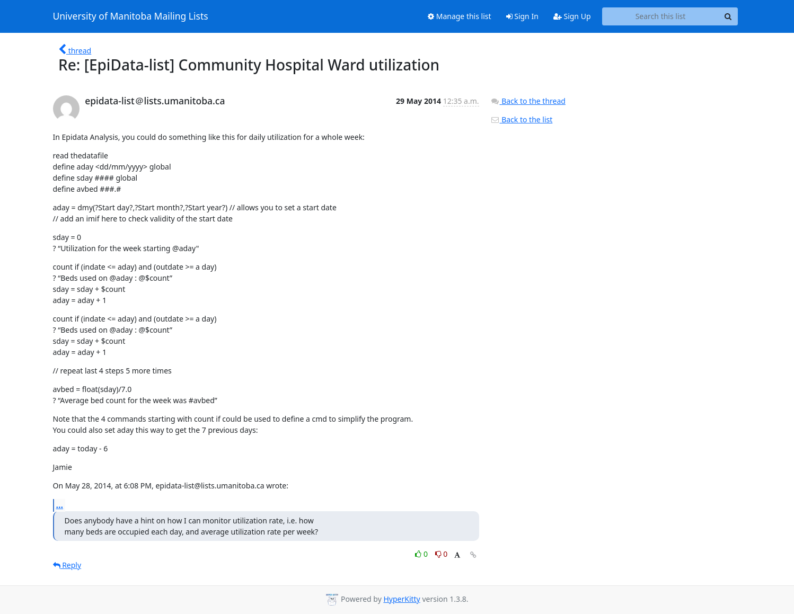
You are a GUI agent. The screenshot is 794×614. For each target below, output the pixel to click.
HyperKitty (401, 599)
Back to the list (521, 119)
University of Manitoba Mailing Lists (130, 16)
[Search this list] (660, 16)
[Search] (728, 16)
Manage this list (459, 16)
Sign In (522, 16)
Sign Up (572, 16)
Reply (67, 565)
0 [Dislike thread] (441, 554)
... (60, 505)
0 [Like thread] (422, 554)
